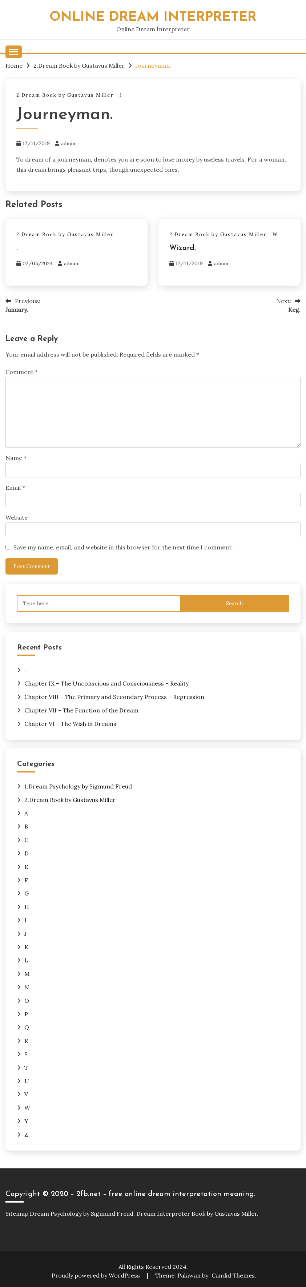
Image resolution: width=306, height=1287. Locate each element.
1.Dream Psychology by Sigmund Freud (78, 786)
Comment (21, 372)
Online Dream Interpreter (153, 17)
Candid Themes (233, 1275)
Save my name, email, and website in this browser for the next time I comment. (123, 547)
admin (68, 143)
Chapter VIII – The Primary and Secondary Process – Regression (114, 696)
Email (15, 487)
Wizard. (182, 248)
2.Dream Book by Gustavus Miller (64, 95)
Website (16, 517)
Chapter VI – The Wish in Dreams (70, 723)
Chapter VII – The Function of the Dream (81, 710)
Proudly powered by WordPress (96, 1275)
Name (16, 457)
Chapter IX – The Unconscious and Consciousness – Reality (106, 683)
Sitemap (16, 1213)
